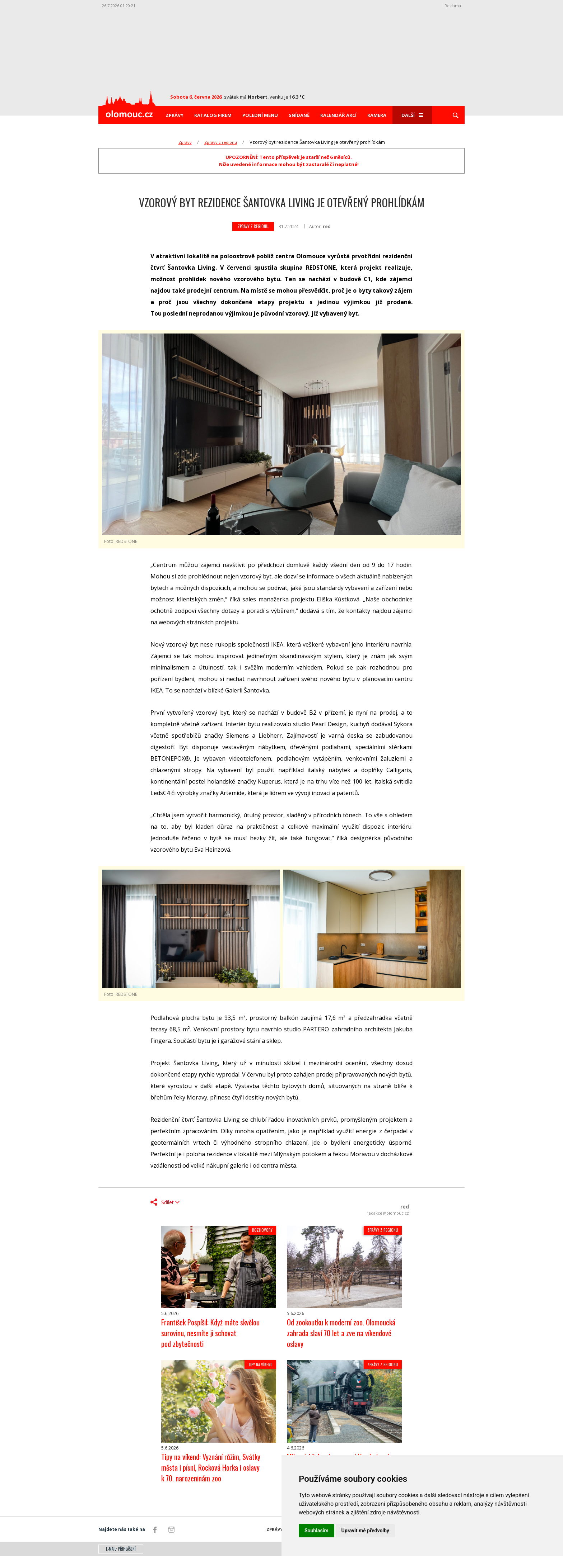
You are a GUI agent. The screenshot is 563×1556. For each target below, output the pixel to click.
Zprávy (174, 115)
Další (412, 115)
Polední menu (260, 115)
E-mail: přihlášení (121, 1549)
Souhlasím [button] (316, 1530)
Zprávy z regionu (220, 142)
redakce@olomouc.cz (388, 1213)
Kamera (376, 115)
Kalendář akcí (338, 115)
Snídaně (299, 115)
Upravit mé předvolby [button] (365, 1530)
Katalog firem (213, 115)
